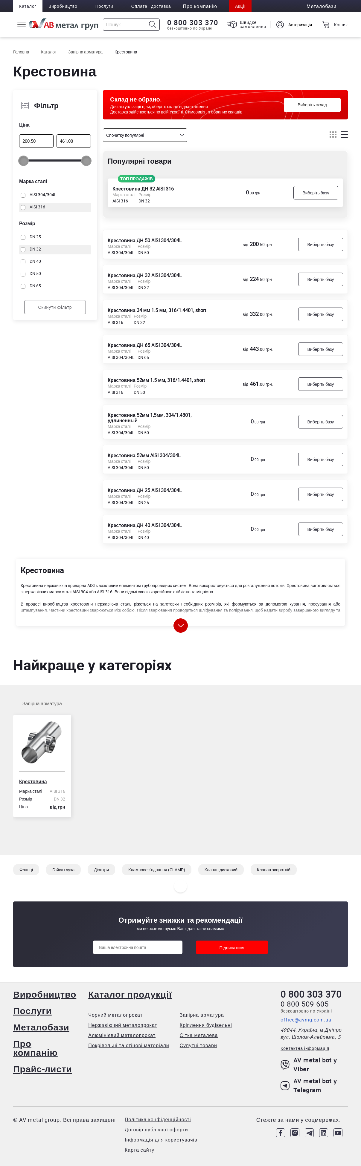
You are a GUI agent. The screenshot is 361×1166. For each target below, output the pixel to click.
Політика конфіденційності (158, 1119)
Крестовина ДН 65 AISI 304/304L (145, 345)
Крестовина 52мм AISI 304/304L (144, 455)
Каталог (27, 6)
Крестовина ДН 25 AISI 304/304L (145, 490)
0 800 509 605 (305, 1003)
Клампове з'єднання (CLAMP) (156, 869)
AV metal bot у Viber (309, 1064)
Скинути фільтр (55, 307)
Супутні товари (198, 1045)
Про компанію (35, 1048)
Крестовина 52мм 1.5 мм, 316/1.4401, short (156, 380)
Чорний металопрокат (115, 1015)
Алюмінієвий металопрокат (122, 1035)
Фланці (26, 869)
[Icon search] (152, 24)
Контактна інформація (305, 1048)
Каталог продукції (130, 994)
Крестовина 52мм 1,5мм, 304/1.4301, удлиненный (149, 417)
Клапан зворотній (273, 869)
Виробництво (62, 6)
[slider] (23, 161)
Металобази (41, 1027)
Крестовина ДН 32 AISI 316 (143, 188)
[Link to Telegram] (309, 1132)
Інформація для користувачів (161, 1139)
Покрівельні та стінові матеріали (128, 1045)
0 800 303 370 (192, 22)
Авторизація (300, 24)
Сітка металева (199, 1035)
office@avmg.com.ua (306, 1019)
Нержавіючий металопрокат (122, 1025)
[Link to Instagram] (294, 1132)
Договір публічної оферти (156, 1129)
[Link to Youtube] (337, 1132)
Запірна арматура (42, 703)
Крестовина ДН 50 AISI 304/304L (145, 240)
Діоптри (101, 869)
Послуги (104, 6)
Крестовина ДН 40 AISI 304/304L (145, 525)
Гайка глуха (63, 869)
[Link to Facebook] (280, 1132)
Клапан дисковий (221, 869)
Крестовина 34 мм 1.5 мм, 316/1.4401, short (157, 310)
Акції (240, 6)
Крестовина (33, 781)
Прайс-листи (42, 1069)
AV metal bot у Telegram (309, 1085)
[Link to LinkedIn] (323, 1132)
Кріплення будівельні (206, 1025)
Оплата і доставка (151, 6)
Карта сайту (139, 1150)
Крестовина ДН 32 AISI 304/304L (145, 275)
